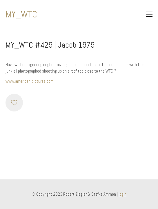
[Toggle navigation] (149, 14)
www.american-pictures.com (30, 81)
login (122, 194)
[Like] (14, 102)
